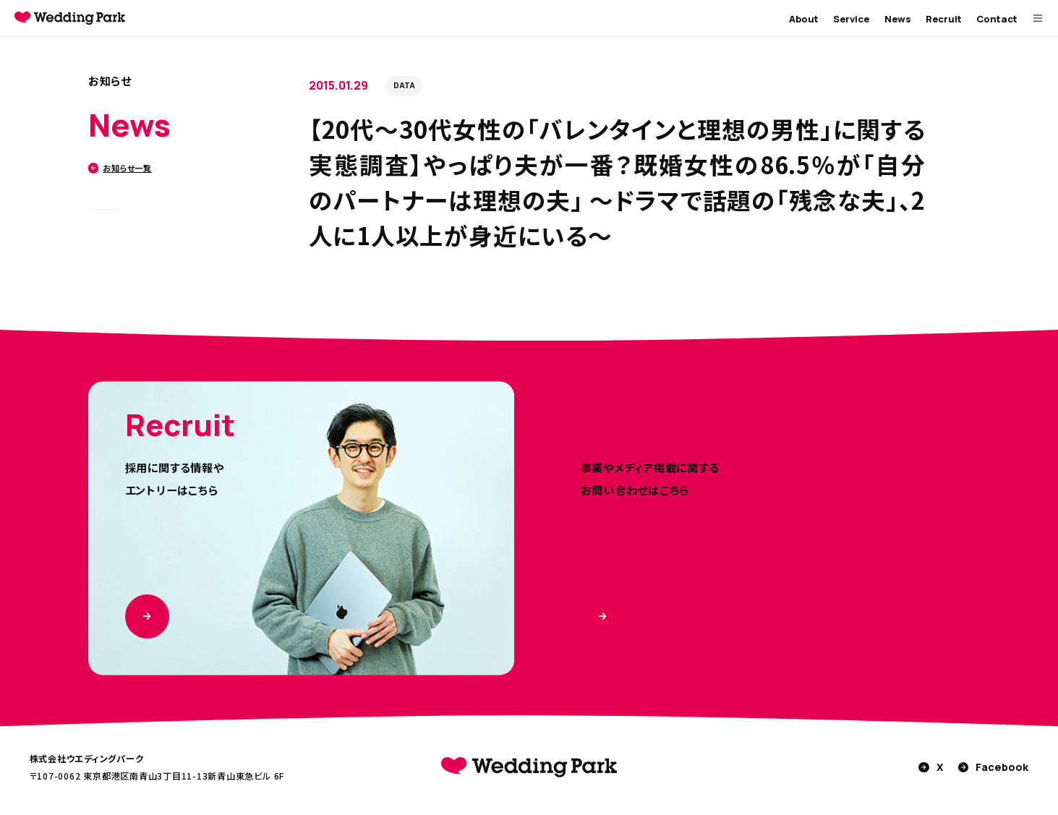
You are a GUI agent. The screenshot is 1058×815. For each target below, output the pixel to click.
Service (851, 18)
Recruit (944, 18)
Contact (997, 18)
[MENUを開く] (1038, 18)
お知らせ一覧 (120, 168)
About (804, 18)
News (897, 18)
